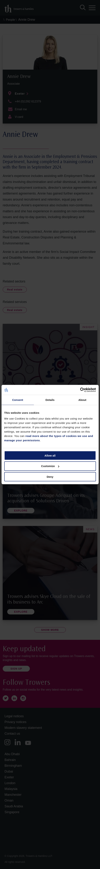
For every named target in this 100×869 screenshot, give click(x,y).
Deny (50, 476)
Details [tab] (50, 399)
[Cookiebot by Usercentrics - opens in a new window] (80, 389)
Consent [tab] (17, 399)
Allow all (50, 455)
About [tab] (82, 399)
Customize (50, 466)
